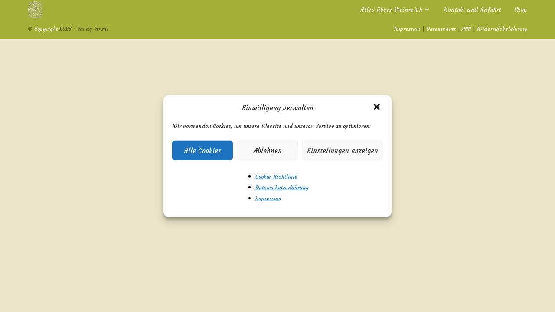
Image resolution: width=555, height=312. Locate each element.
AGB (466, 29)
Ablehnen (268, 150)
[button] (377, 107)
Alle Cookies (202, 150)
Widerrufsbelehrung (502, 29)
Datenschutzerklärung (282, 187)
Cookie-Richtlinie (276, 176)
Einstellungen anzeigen (342, 150)
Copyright (46, 29)
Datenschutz (441, 29)
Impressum (268, 198)
